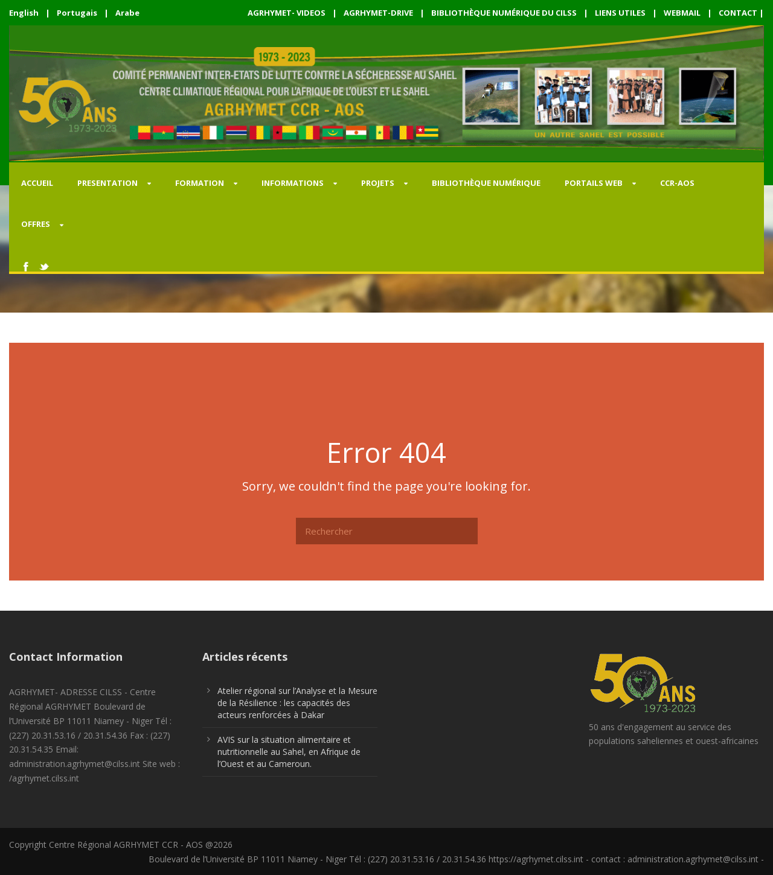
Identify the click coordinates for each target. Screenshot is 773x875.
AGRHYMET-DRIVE (378, 12)
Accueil (37, 182)
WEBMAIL (682, 12)
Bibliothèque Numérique (486, 182)
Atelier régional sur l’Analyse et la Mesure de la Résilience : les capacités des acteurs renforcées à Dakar (297, 703)
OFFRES (35, 223)
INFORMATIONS (292, 182)
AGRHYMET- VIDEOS (287, 12)
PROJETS (377, 182)
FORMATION (199, 182)
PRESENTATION (107, 182)
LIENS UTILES (620, 12)
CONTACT (738, 12)
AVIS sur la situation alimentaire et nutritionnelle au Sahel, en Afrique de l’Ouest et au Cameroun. (289, 751)
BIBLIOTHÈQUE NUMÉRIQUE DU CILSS (504, 12)
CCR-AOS (677, 182)
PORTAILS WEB (594, 182)
